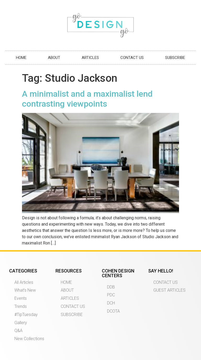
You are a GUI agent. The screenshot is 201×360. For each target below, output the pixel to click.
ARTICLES (90, 57)
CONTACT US (132, 57)
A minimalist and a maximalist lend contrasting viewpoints (87, 99)
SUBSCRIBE (175, 57)
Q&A (18, 330)
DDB (111, 287)
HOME (21, 57)
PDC (111, 294)
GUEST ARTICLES (169, 290)
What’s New (25, 290)
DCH (111, 303)
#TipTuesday (26, 314)
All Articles (23, 282)
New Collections (29, 338)
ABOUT (54, 57)
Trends (20, 306)
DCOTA (113, 311)
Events (20, 298)
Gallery (20, 322)
